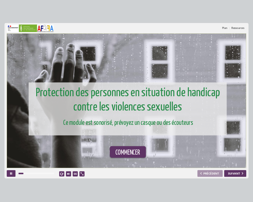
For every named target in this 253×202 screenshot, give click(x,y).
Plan (224, 28)
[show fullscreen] (82, 174)
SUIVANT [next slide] (234, 173)
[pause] (11, 173)
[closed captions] (75, 174)
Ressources (237, 28)
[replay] (62, 174)
